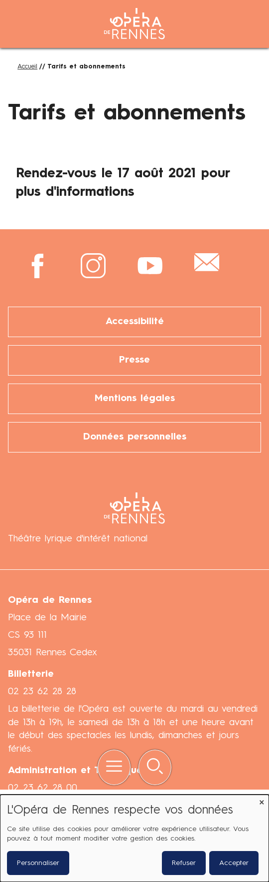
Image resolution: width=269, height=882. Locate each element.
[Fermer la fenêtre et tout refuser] (261, 801)
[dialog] (134, 838)
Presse (134, 360)
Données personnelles (134, 437)
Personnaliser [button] (38, 863)
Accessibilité (135, 322)
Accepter (234, 863)
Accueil (27, 66)
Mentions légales (135, 399)
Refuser (184, 863)
